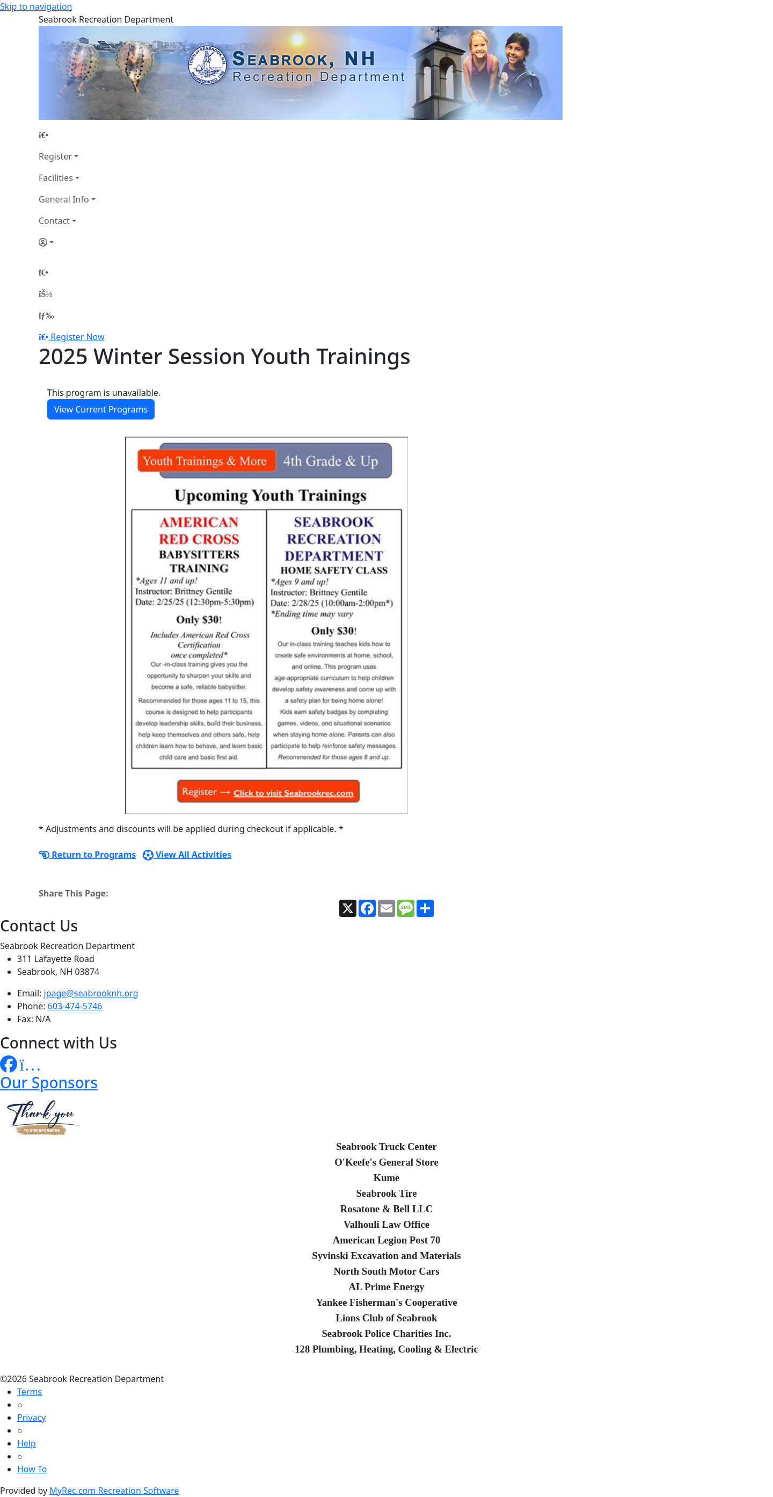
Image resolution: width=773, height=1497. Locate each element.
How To (32, 1469)
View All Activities (187, 854)
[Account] (67, 242)
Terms (29, 1392)
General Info (64, 199)
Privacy (31, 1417)
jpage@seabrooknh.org (91, 993)
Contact (54, 221)
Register (55, 156)
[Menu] (46, 315)
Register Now (77, 337)
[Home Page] (67, 135)
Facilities (56, 178)
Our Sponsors (49, 1082)
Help (26, 1443)
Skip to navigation (36, 6)
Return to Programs (87, 854)
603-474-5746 (75, 1006)
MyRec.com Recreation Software (114, 1490)
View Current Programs (101, 409)
